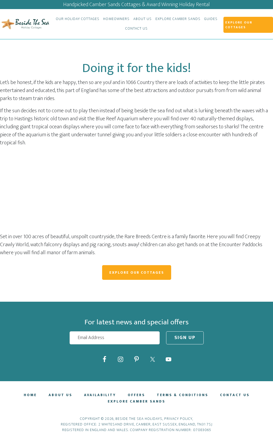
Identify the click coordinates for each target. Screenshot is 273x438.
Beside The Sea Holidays (25, 24)
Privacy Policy (178, 419)
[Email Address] (115, 337)
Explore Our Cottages (136, 272)
